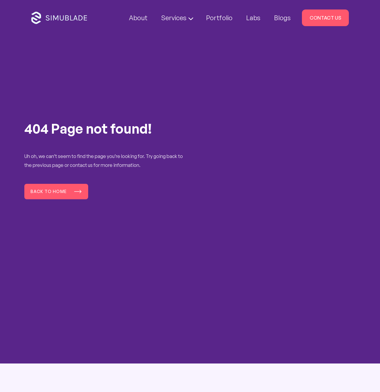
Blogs (282, 18)
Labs (253, 18)
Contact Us (325, 18)
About (138, 18)
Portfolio (219, 18)
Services (177, 18)
